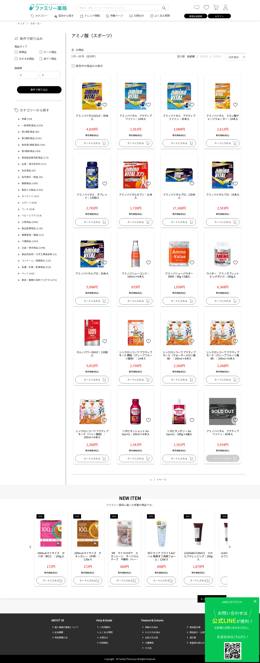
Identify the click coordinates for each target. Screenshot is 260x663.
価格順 (217, 56)
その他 (146, 647)
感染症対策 (193, 627)
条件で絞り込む (39, 89)
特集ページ (116, 15)
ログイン (219, 16)
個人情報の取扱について (65, 627)
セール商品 (48, 52)
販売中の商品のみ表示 (87, 66)
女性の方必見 (150, 637)
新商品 (21, 52)
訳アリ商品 (48, 58)
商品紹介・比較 (196, 632)
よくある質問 (162, 15)
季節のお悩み (150, 627)
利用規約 (102, 642)
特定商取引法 (60, 637)
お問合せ (139, 15)
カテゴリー (41, 15)
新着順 (204, 56)
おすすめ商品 (24, 58)
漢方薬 (191, 637)
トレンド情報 (92, 15)
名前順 (191, 56)
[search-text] (123, 8)
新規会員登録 (195, 16)
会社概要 (57, 632)
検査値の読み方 (196, 642)
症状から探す (66, 15)
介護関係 (148, 642)
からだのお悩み (151, 632)
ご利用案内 (103, 627)
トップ (20, 23)
